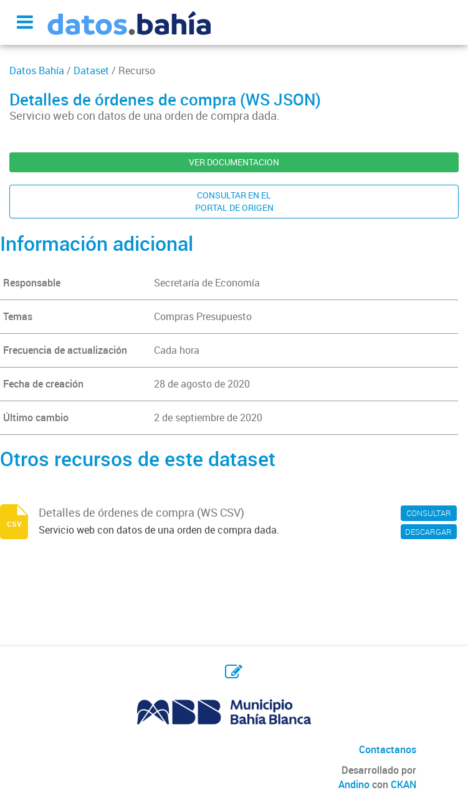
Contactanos (387, 749)
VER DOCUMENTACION (234, 162)
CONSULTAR (428, 513)
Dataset (91, 70)
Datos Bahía (36, 70)
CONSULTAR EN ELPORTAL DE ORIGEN (234, 201)
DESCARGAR (428, 531)
